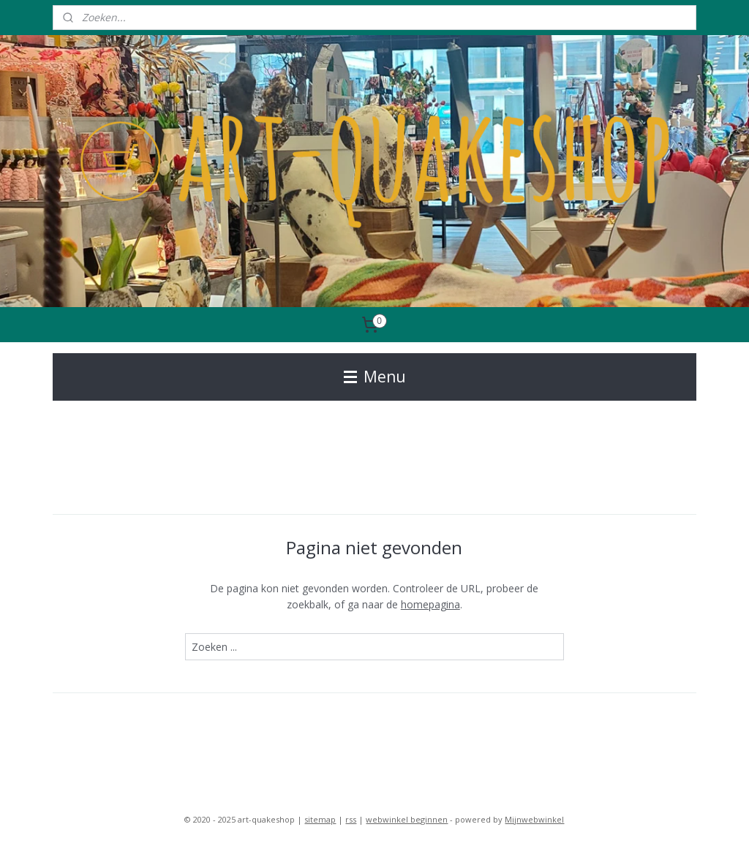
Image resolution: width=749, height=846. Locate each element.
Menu (375, 376)
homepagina (430, 604)
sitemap (320, 819)
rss (350, 819)
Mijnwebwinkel (534, 819)
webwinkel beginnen (407, 819)
